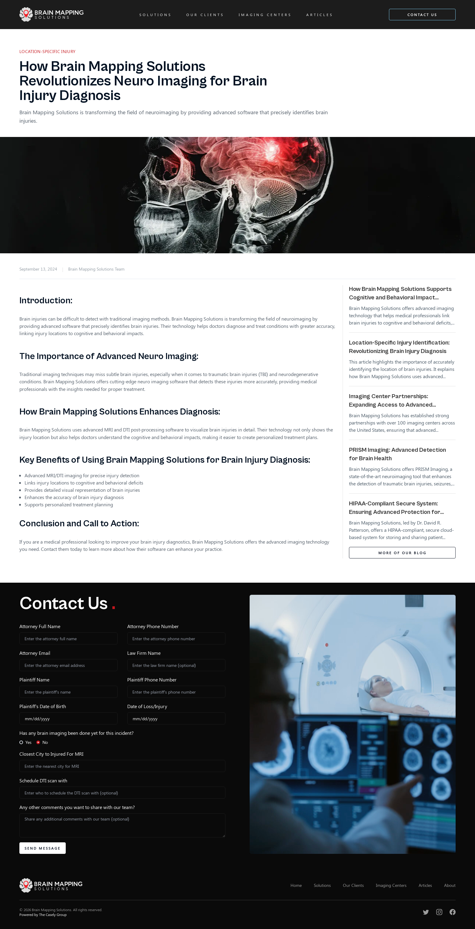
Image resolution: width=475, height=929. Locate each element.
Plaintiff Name (34, 679)
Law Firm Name (144, 653)
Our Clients (205, 14)
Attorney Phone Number (153, 626)
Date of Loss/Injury (147, 706)
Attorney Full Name (39, 626)
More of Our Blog (402, 552)
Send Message (43, 848)
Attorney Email (34, 653)
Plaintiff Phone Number (152, 679)
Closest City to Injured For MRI (51, 754)
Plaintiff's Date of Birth (42, 706)
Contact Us (422, 14)
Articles (319, 14)
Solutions (155, 14)
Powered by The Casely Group (43, 914)
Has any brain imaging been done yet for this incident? (76, 733)
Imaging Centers (265, 14)
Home (296, 885)
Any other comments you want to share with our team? (77, 807)
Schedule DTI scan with (43, 780)
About (450, 885)
